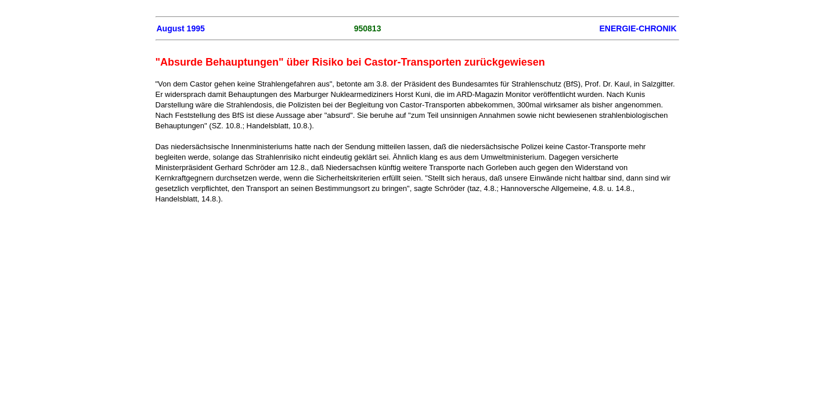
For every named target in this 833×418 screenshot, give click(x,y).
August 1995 (181, 28)
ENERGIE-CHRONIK (637, 28)
